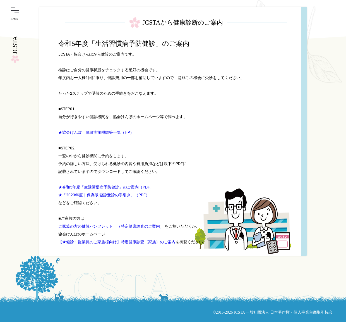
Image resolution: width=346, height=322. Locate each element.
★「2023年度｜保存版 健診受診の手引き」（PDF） (104, 195)
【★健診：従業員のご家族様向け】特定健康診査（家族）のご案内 (117, 242)
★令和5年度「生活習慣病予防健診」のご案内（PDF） (106, 187)
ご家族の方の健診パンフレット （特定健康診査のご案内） (111, 226)
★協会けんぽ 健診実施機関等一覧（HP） (96, 132)
